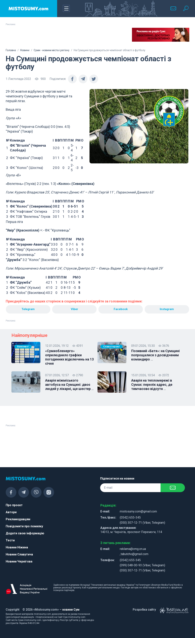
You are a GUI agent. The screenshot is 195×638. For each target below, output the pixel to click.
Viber (74, 309)
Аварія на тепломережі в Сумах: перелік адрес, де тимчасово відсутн (151, 385)
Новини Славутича (19, 554)
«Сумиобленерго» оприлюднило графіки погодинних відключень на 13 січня (69, 357)
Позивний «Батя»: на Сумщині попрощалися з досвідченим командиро (155, 355)
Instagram (167, 309)
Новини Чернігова (19, 561)
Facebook (120, 309)
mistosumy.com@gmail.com (138, 511)
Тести (10, 540)
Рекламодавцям (18, 519)
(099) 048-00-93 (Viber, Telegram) (142, 565)
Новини (25, 50)
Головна (11, 50)
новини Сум (70, 609)
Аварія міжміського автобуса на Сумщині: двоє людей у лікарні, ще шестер (69, 385)
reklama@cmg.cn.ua (133, 549)
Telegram (28, 309)
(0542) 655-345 (130, 517)
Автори (11, 512)
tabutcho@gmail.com (134, 554)
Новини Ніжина (17, 547)
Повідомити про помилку (24, 526)
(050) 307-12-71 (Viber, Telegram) (142, 522)
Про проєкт (14, 505)
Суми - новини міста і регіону (52, 50)
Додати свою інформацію (25, 533)
